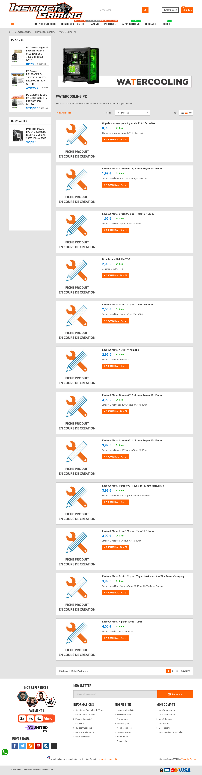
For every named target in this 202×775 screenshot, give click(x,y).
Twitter (22, 746)
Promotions (122, 719)
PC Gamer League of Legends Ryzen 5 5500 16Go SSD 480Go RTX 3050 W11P (37, 53)
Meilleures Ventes (125, 714)
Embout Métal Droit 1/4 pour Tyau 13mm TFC (128, 304)
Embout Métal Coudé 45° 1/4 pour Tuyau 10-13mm (132, 395)
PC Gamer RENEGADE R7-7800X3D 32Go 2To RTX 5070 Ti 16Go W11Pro (36, 77)
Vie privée (185, 759)
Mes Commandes (167, 710)
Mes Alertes (164, 723)
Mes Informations (167, 714)
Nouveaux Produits (125, 710)
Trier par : (108, 113)
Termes (193, 759)
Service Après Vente (84, 732)
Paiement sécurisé (83, 719)
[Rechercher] (122, 10)
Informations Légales (85, 714)
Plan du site (122, 741)
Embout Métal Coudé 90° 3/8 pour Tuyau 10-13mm (132, 168)
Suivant (186, 671)
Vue (176, 113)
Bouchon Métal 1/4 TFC (116, 259)
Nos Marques (123, 723)
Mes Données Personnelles (171, 732)
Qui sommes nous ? (84, 728)
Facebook (15, 746)
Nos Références (124, 728)
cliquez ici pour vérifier (108, 759)
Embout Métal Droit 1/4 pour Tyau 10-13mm (128, 531)
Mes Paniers (164, 728)
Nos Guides (122, 737)
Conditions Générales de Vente (89, 710)
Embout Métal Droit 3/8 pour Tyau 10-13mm (128, 213)
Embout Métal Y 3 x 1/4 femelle (120, 349)
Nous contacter (82, 737)
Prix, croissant (123, 113)
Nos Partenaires (124, 732)
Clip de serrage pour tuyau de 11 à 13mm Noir (129, 123)
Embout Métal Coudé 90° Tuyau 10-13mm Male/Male (133, 485)
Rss (30, 746)
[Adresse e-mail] (115, 694)
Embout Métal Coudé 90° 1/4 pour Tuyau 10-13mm (132, 440)
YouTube (38, 746)
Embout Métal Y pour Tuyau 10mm (122, 621)
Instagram (46, 746)
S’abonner (175, 694)
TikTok (54, 746)
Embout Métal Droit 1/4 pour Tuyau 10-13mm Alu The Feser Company (143, 576)
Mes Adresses (165, 719)
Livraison (79, 723)
